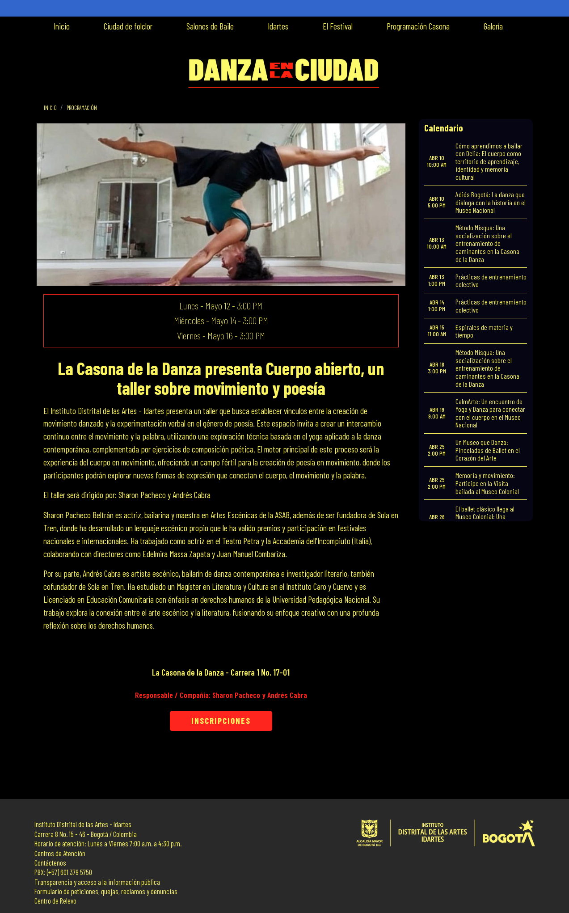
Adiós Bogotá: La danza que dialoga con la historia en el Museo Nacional (490, 202)
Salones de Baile (210, 26)
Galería (493, 26)
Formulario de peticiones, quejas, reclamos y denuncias (105, 891)
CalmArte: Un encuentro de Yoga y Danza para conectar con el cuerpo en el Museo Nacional (490, 413)
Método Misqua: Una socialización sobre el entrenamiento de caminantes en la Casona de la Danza (487, 243)
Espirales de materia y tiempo (484, 331)
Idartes (278, 26)
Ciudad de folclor (128, 26)
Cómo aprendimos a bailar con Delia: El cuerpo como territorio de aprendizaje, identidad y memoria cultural (489, 161)
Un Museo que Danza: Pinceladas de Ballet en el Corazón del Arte (487, 450)
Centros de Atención (59, 853)
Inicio (62, 26)
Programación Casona (418, 26)
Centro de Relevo (55, 900)
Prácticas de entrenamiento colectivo (491, 280)
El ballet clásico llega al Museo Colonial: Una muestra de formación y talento (485, 520)
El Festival (338, 26)
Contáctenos (50, 862)
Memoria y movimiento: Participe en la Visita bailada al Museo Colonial (487, 483)
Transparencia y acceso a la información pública (97, 882)
